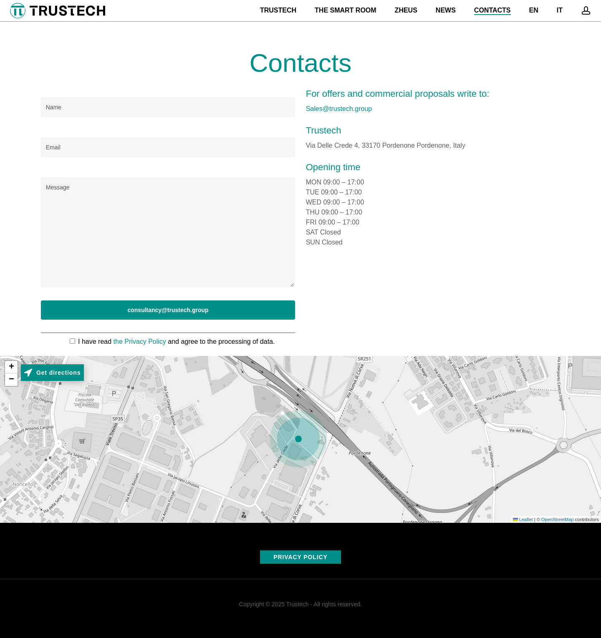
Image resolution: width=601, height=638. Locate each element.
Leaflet (523, 519)
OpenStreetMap (557, 519)
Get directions (58, 372)
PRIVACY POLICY (300, 557)
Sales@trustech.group (339, 108)
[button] (300, 439)
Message (168, 232)
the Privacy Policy (138, 341)
